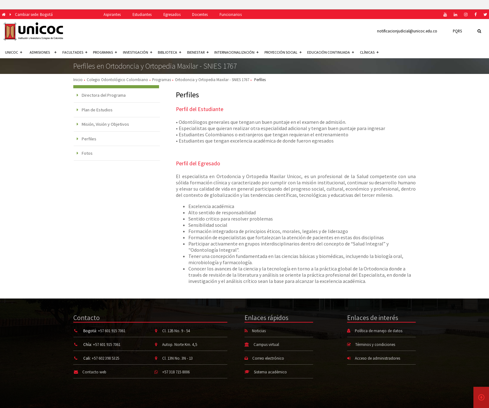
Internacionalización (236, 52)
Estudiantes (142, 14)
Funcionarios (231, 14)
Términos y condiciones (375, 344)
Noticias (259, 330)
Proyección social (283, 52)
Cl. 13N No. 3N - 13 (177, 358)
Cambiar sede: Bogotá (34, 14)
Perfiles (86, 139)
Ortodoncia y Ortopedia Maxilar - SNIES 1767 (212, 79)
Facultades (74, 52)
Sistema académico (270, 371)
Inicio (78, 79)
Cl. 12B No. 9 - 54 (176, 330)
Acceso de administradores (377, 358)
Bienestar (198, 52)
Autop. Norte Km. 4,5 (179, 344)
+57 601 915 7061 (111, 330)
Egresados (172, 14)
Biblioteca (169, 52)
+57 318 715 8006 (176, 371)
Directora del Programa (101, 95)
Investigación (137, 52)
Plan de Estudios (95, 110)
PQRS (457, 30)
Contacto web (94, 371)
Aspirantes (112, 14)
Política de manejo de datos (378, 330)
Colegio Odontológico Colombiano (117, 79)
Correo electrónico (268, 358)
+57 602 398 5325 (105, 358)
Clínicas (369, 52)
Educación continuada (330, 52)
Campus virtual (266, 344)
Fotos (85, 153)
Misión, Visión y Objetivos (103, 124)
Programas (105, 52)
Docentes (200, 14)
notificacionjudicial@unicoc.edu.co (407, 30)
